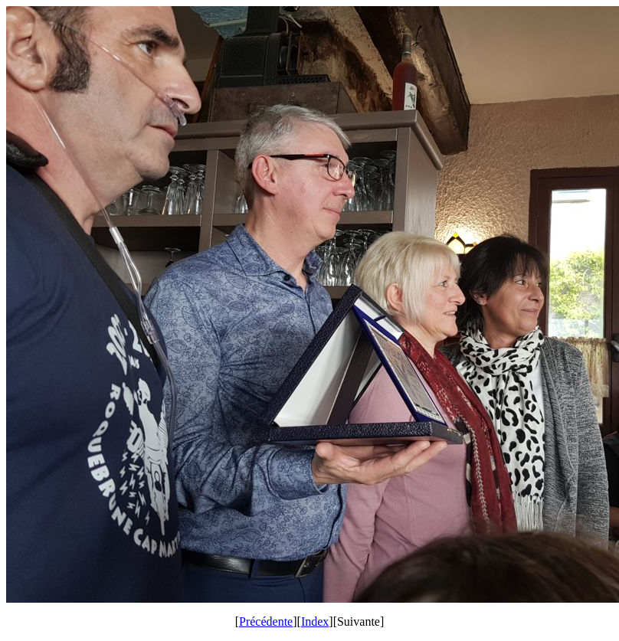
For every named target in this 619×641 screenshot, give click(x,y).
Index (315, 621)
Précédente (266, 621)
